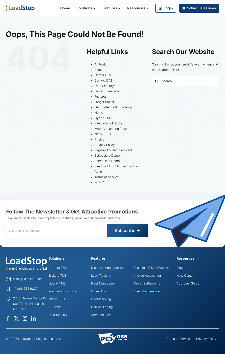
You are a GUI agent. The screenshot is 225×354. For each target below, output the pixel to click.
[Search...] (185, 81)
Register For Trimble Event (113, 150)
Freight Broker (104, 102)
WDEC (99, 182)
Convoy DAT (103, 80)
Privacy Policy (105, 145)
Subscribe (125, 230)
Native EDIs (103, 134)
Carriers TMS (104, 75)
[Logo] (26, 258)
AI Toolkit (101, 64)
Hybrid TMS (103, 118)
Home (99, 112)
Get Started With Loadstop (113, 107)
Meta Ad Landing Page (111, 129)
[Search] (157, 81)
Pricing (99, 139)
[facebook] (8, 318)
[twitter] (16, 318)
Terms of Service (107, 177)
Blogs (98, 70)
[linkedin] (33, 318)
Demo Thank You (107, 91)
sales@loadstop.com (27, 279)
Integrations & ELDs (108, 123)
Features (100, 96)
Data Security (104, 86)
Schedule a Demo (107, 155)
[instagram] (25, 318)
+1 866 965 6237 (25, 288)
